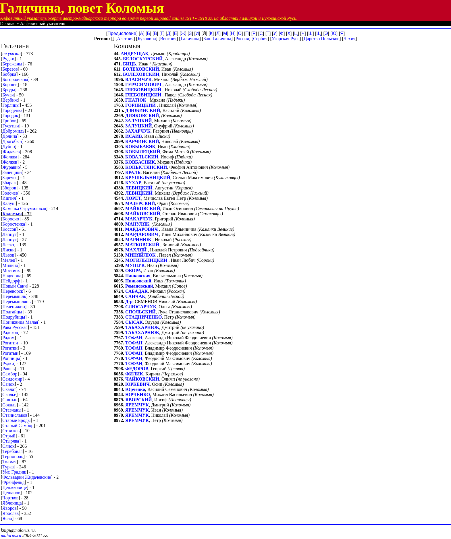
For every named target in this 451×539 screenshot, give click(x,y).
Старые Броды (16, 420)
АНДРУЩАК (135, 53)
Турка (8, 466)
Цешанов (11, 492)
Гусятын (10, 125)
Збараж (9, 182)
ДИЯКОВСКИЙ (142, 115)
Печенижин (13, 306)
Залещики (12, 172)
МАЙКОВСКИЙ (142, 208)
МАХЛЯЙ (136, 249)
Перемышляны (17, 301)
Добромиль (13, 131)
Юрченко (135, 389)
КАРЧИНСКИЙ (142, 141)
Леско (8, 244)
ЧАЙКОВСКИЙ (142, 379)
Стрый (8, 435)
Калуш (9, 203)
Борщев (9, 84)
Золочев (10, 193)
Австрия (125, 38)
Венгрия (168, 38)
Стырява (10, 441)
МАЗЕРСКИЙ (140, 203)
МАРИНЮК (139, 239)
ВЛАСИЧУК (138, 79)
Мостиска (12, 270)
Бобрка (9, 74)
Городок (10, 115)
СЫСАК (134, 322)
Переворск (12, 291)
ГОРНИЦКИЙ (141, 105)
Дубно (8, 146)
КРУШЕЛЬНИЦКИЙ (147, 177)
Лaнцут (9, 234)
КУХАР (133, 182)
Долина (9, 136)
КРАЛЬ (132, 172)
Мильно (10, 265)
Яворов (9, 508)
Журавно (11, 167)
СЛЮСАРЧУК (140, 306)
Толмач (9, 461)
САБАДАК (136, 291)
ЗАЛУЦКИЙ (138, 120)
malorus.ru (11, 535)
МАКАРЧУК (139, 218)
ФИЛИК (134, 373)
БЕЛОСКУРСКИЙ (143, 58)
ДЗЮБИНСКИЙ (142, 110)
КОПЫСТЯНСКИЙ (146, 167)
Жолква (9, 156)
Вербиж (10, 100)
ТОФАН (133, 337)
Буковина (147, 38)
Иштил (9, 198)
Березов (10, 69)
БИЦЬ (129, 63)
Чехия (349, 38)
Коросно (10, 218)
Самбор (9, 373)
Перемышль (14, 296)
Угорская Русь (285, 38)
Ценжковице (14, 487)
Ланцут (9, 239)
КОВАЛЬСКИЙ (141, 156)
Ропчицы (11, 358)
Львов (8, 255)
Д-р (128, 301)
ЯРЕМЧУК (137, 404)
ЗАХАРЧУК (138, 131)
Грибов (9, 120)
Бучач (8, 94)
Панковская (138, 275)
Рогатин (10, 342)
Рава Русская (15, 327)
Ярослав (10, 513)
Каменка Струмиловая (24, 208)
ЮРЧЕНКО (137, 394)
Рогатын (10, 353)
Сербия (260, 38)
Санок (8, 384)
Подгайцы (12, 311)
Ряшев (8, 368)
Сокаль (9, 404)
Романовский (139, 286)
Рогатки (10, 348)
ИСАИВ (133, 136)
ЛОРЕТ (133, 198)
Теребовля (12, 451)
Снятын (10, 399)
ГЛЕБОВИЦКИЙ (143, 89)
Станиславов (14, 415)
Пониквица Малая (20, 322)
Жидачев (11, 151)
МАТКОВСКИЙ (142, 244)
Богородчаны (15, 79)
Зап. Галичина (217, 38)
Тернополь (12, 456)
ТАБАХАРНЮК (142, 327)
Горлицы (11, 105)
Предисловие (121, 33)
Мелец (8, 260)
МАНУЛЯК (137, 224)
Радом (8, 337)
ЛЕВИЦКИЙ (139, 187)
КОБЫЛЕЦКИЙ (142, 151)
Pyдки (8, 58)
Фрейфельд (13, 482)
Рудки (8, 363)
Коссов (9, 229)
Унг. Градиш (14, 472)
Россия (242, 38)
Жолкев (9, 162)
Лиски (8, 249)
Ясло (7, 518)
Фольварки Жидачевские (26, 477)
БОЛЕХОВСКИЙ (141, 69)
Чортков (10, 497)
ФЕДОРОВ (137, 368)
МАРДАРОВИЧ (142, 229)
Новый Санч (14, 286)
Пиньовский (138, 280)
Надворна (11, 275)
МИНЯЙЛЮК (141, 255)
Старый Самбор (17, 425)
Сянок (8, 446)
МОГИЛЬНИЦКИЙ (147, 260)
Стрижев (11, 430)
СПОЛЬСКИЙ (140, 311)
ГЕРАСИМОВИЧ (144, 84)
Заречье (9, 177)
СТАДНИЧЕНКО (143, 317)
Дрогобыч (12, 141)
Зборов (9, 187)
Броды (8, 89)
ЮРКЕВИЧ (137, 384)
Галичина (190, 38)
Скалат (9, 389)
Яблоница (12, 503)
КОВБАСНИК (140, 162)
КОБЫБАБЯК (140, 146)
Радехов (10, 332)
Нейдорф (11, 280)
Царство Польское (321, 38)
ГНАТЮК (136, 100)
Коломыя (12, 213)
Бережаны (12, 63)
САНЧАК (135, 296)
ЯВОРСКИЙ (138, 399)
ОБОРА (133, 270)
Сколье (9, 394)
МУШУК (135, 265)
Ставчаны (11, 410)
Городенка (12, 110)
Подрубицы (13, 317)
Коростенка (13, 224)
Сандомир (12, 379)
